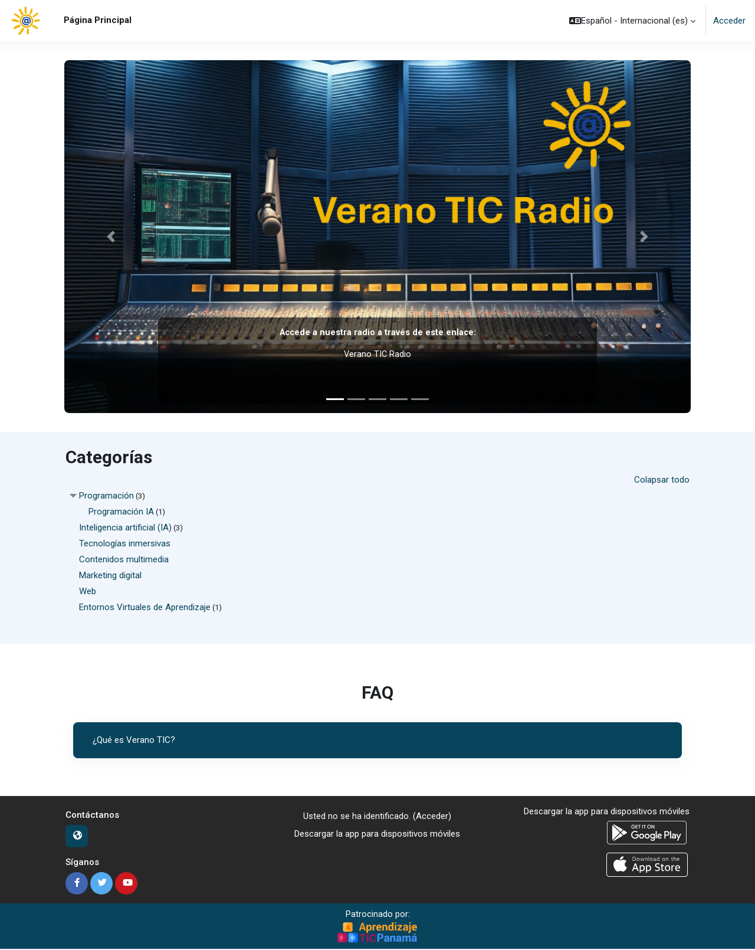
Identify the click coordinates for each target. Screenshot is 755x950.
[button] (632, 20)
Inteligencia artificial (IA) (125, 527)
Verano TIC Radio (377, 354)
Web (87, 591)
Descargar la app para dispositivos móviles (377, 834)
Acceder (729, 20)
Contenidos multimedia (124, 559)
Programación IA (121, 511)
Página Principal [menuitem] (98, 20)
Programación (106, 495)
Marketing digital (110, 575)
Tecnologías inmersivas (124, 543)
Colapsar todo (662, 479)
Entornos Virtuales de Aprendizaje (145, 607)
